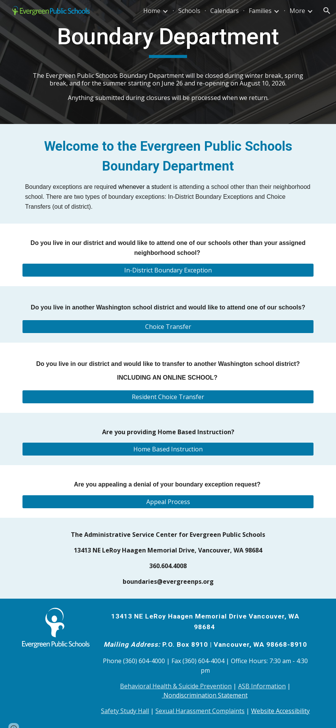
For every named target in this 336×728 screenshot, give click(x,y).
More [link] (297, 10)
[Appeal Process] (168, 501)
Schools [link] (189, 10)
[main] (168, 62)
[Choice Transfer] (168, 326)
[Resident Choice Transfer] (168, 397)
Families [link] (260, 10)
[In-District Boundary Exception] (168, 270)
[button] (327, 11)
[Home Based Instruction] (168, 449)
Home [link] (151, 10)
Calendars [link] (224, 10)
